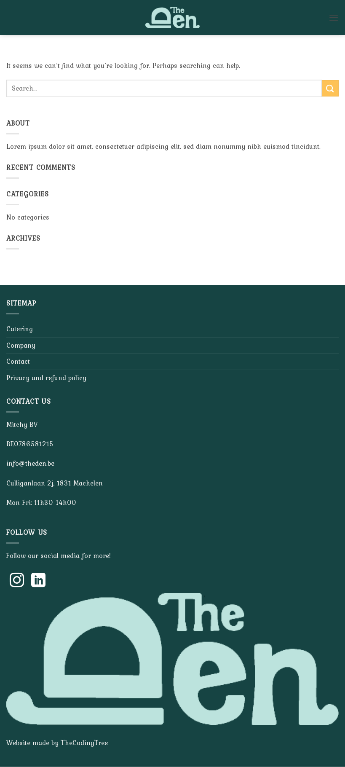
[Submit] (330, 88)
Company (20, 345)
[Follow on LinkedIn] (38, 581)
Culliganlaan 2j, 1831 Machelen (54, 483)
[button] (334, 17)
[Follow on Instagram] (17, 581)
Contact (18, 361)
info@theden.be (30, 463)
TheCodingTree (84, 743)
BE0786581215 (29, 444)
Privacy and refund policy (46, 378)
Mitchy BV (21, 424)
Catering (19, 329)
